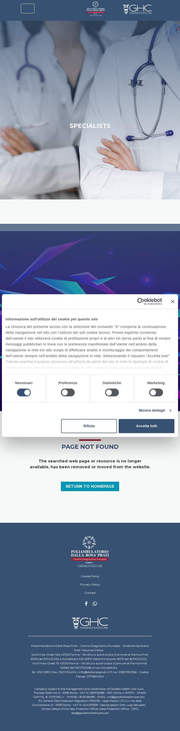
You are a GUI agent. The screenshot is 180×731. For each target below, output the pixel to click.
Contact (90, 593)
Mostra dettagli (152, 410)
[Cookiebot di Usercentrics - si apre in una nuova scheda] (141, 301)
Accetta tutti (146, 426)
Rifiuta (89, 426)
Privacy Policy (90, 584)
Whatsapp (94, 604)
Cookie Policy (90, 576)
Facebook (86, 605)
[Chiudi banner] (172, 301)
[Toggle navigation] (27, 8)
